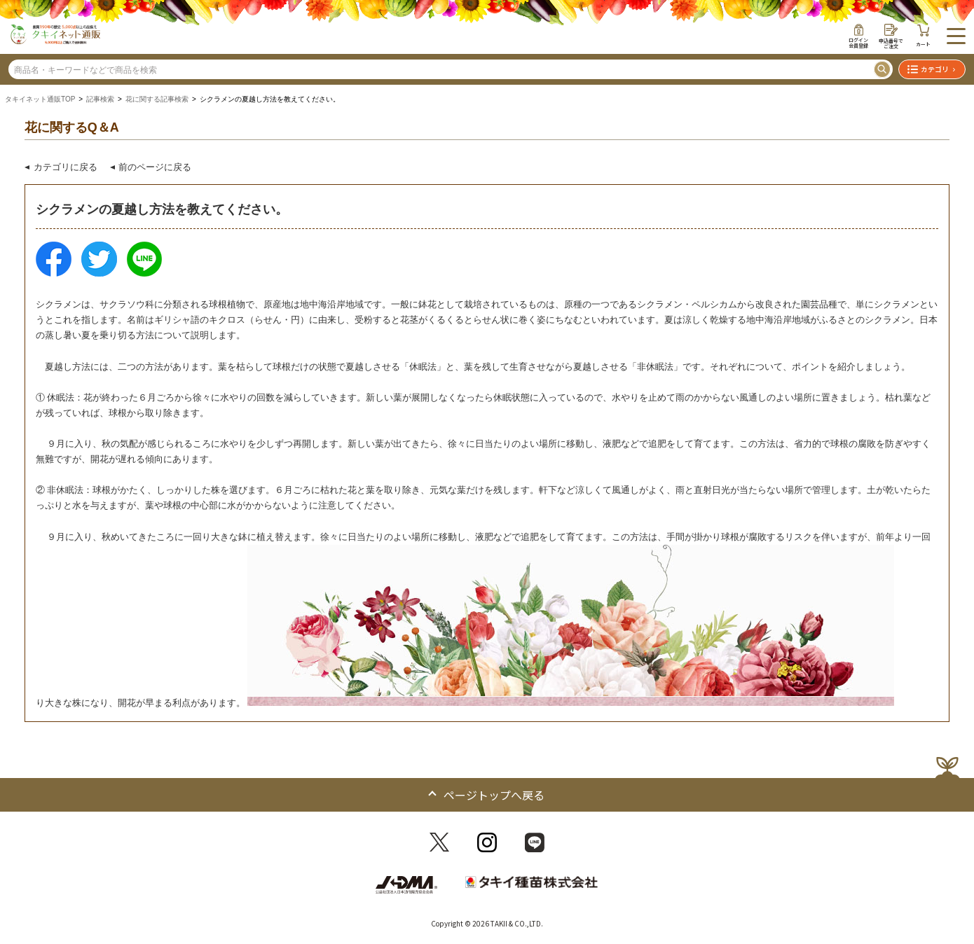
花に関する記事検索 (156, 99)
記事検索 (100, 99)
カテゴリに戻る (65, 167)
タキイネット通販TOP (40, 99)
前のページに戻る (154, 167)
